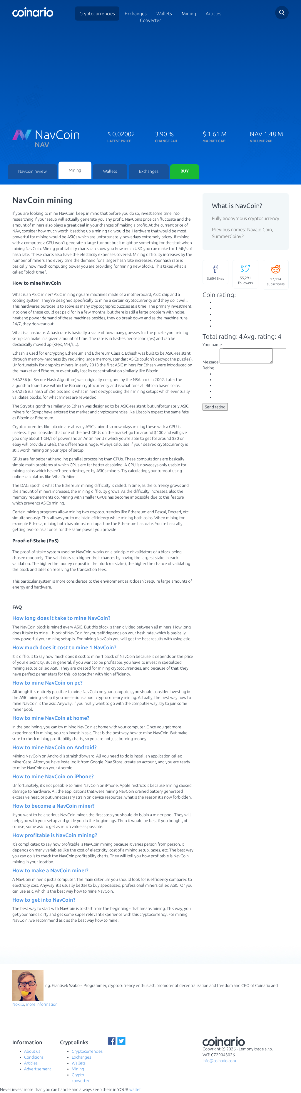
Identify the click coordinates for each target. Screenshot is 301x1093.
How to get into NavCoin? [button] (44, 900)
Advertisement (37, 1069)
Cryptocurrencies (97, 13)
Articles (213, 13)
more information (42, 1005)
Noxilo (18, 1005)
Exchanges (136, 13)
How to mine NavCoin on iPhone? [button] (53, 777)
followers (245, 274)
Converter (150, 20)
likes (215, 272)
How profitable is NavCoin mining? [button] (54, 836)
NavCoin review (32, 172)
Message (211, 365)
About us (32, 1052)
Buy (184, 172)
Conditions (34, 1057)
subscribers (275, 275)
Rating (208, 371)
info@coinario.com (219, 1061)
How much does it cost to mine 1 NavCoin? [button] (64, 648)
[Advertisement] (150, 74)
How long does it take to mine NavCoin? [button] (61, 618)
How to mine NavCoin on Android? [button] (54, 748)
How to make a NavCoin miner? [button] (50, 871)
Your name (212, 345)
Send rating (215, 410)
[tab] (103, 619)
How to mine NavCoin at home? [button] (50, 718)
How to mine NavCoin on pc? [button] (47, 683)
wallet (135, 1090)
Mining (189, 13)
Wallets (110, 172)
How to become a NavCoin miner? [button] (53, 806)
